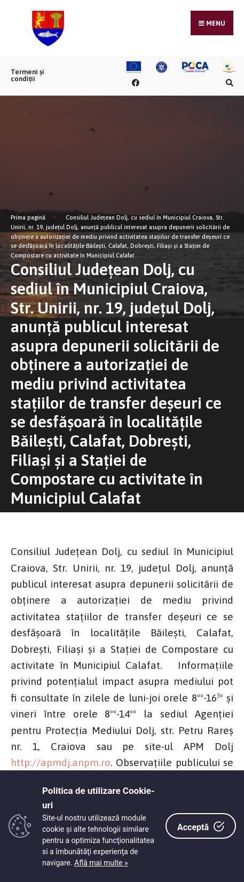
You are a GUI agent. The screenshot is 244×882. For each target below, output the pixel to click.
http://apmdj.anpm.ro (61, 762)
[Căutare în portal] (228, 82)
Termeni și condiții (27, 75)
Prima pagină (28, 217)
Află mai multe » (101, 862)
